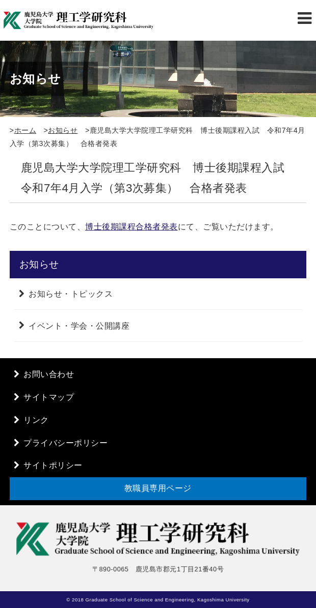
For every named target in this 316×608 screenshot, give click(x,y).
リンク (36, 420)
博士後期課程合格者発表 (131, 226)
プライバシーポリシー (65, 443)
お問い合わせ (48, 374)
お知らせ (62, 130)
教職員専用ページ (158, 488)
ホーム (25, 130)
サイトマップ (48, 397)
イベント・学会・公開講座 (79, 325)
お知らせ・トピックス (71, 293)
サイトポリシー (53, 465)
